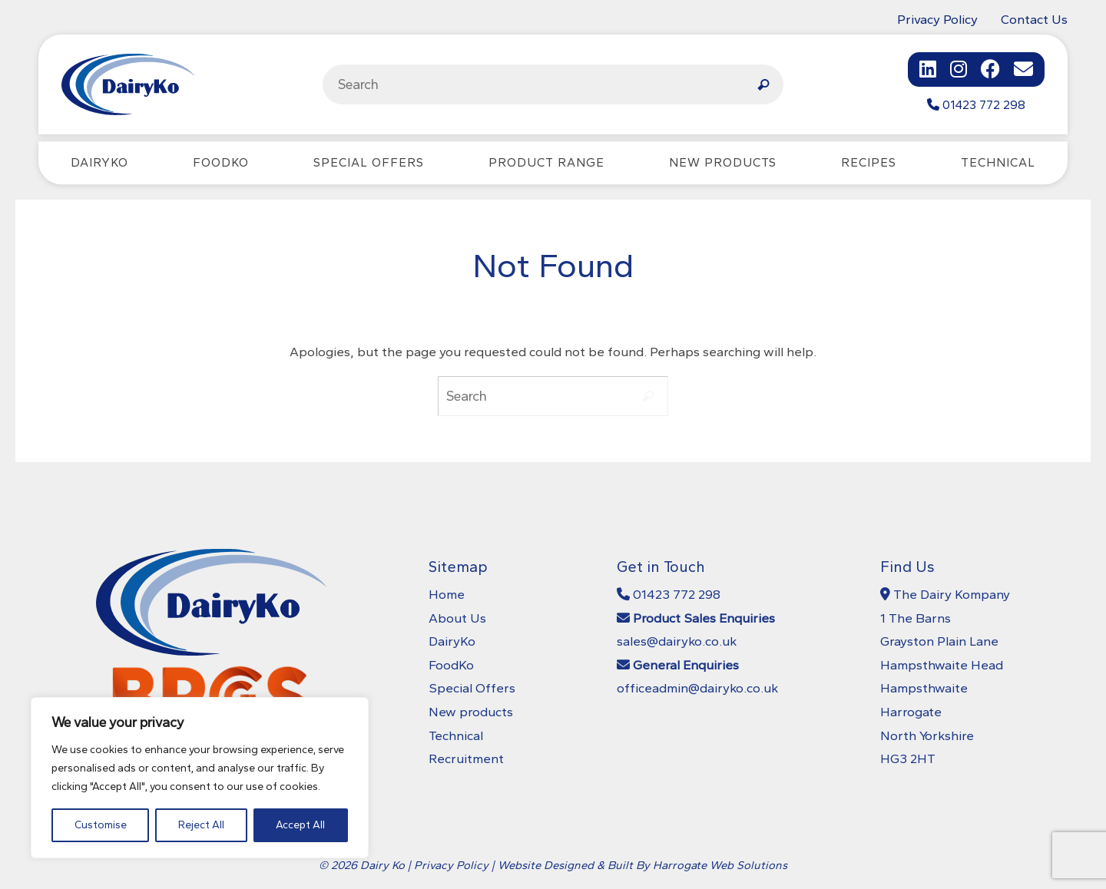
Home (447, 594)
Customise (101, 824)
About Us (457, 618)
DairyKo (452, 641)
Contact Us (1034, 19)
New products (471, 711)
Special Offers (472, 688)
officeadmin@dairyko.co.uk (697, 688)
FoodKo (451, 665)
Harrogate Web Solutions (720, 865)
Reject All (201, 824)
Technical (456, 735)
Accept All (300, 824)
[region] (200, 777)
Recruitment (466, 758)
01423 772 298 (976, 104)
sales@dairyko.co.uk (677, 641)
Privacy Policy (937, 19)
